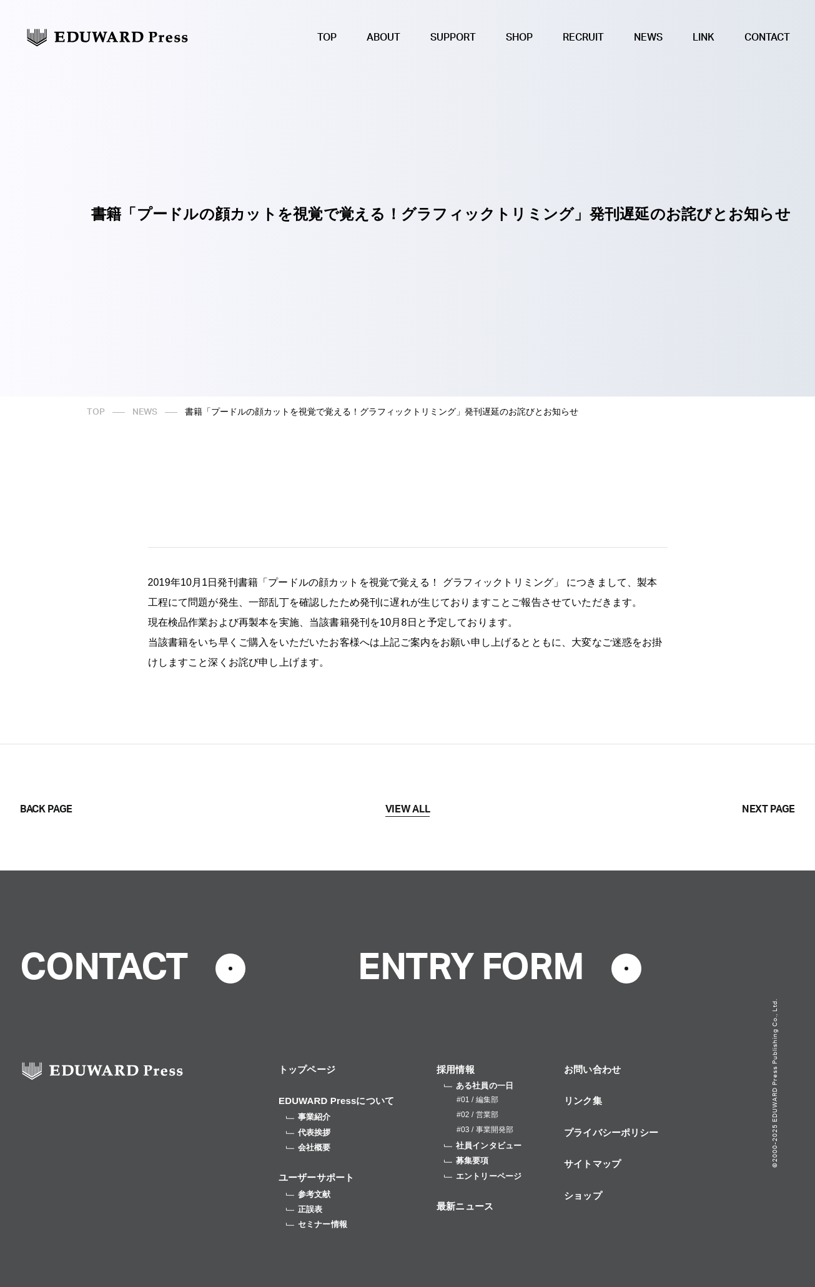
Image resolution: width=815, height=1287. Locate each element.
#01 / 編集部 (477, 1099)
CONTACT (767, 37)
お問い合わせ (592, 1069)
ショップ (583, 1195)
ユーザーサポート (316, 1177)
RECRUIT (583, 37)
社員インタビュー (482, 1145)
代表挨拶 (308, 1132)
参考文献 (308, 1194)
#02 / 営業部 (477, 1114)
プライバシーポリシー (611, 1132)
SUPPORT (453, 37)
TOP (327, 37)
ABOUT (383, 37)
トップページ (307, 1069)
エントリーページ (482, 1176)
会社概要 (308, 1147)
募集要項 (466, 1160)
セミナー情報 (316, 1224)
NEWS (648, 37)
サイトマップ (592, 1163)
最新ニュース (465, 1206)
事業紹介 (308, 1117)
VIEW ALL (407, 809)
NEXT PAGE (768, 809)
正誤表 (304, 1209)
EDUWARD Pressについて (336, 1100)
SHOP (519, 37)
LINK (703, 37)
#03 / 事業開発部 (485, 1129)
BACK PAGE (46, 809)
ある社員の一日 (478, 1085)
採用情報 (456, 1069)
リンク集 (583, 1100)
